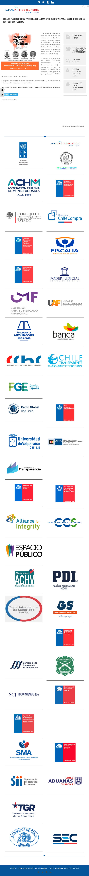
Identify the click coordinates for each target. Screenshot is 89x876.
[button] (2, 90)
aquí (44, 81)
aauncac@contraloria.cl (76, 126)
